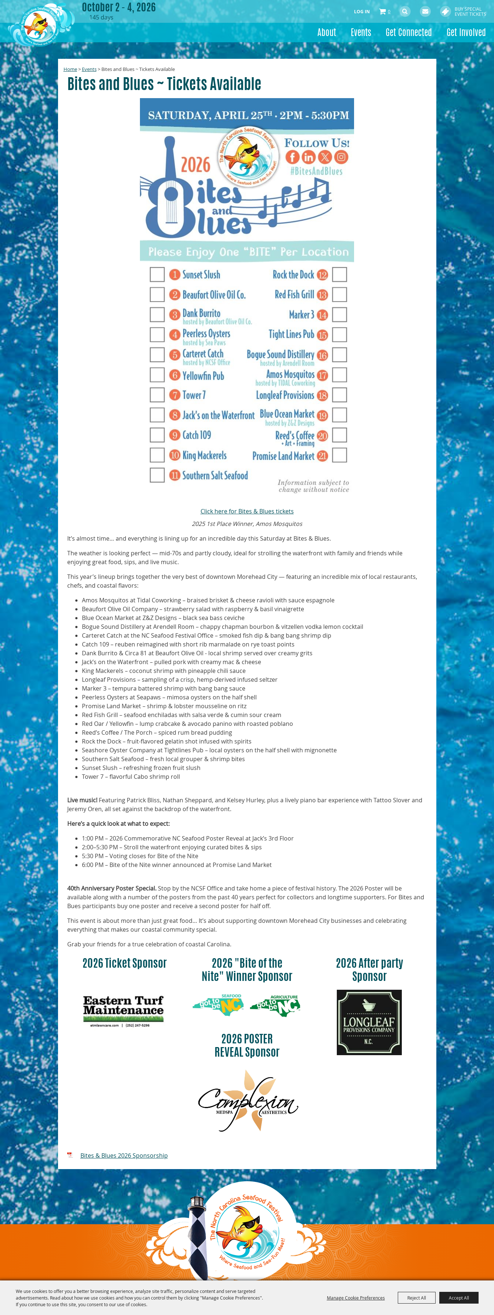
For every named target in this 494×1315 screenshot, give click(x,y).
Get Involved (466, 33)
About (326, 33)
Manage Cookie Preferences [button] (356, 1298)
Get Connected (409, 33)
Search (405, 11)
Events (361, 33)
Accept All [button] (459, 1298)
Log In (362, 11)
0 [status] (389, 11)
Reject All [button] (416, 1298)
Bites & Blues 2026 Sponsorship (124, 1155)
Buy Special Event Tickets (470, 11)
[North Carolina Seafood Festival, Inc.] (47, 27)
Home (70, 69)
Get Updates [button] (425, 11)
